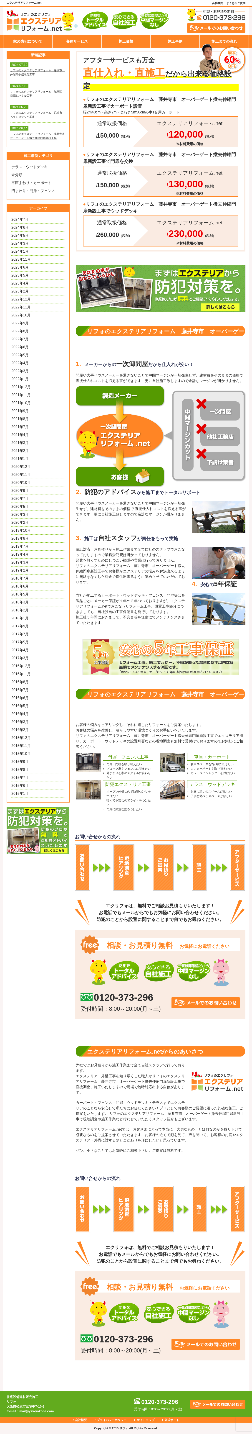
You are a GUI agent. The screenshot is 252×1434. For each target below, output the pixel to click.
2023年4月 (20, 283)
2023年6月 (20, 267)
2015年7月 (20, 778)
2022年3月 (20, 371)
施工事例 (175, 41)
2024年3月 (20, 243)
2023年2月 (20, 291)
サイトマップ (145, 1420)
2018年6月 (20, 586)
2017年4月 (20, 650)
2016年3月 (20, 722)
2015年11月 (21, 746)
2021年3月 (20, 443)
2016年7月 (20, 690)
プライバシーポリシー (111, 1420)
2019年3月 (20, 562)
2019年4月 (20, 554)
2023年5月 (20, 275)
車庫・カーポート (212, 756)
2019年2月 (20, 570)
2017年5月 (20, 642)
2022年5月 (20, 355)
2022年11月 (21, 307)
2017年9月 (20, 626)
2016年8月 (20, 682)
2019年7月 (20, 546)
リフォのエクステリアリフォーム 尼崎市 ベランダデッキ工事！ (37, 114)
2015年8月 (20, 770)
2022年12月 (21, 299)
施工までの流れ (224, 41)
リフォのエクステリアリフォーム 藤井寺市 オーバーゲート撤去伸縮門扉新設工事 (38, 136)
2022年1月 (20, 379)
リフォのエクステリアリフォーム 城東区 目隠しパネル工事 (37, 93)
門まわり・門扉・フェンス (33, 191)
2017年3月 (20, 658)
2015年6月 (20, 786)
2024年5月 (20, 235)
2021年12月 (21, 387)
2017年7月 (20, 634)
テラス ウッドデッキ (212, 784)
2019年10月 (21, 530)
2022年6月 (20, 347)
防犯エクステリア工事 (128, 784)
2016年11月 (21, 674)
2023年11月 (21, 259)
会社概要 (217, 3)
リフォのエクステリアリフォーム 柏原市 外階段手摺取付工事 (37, 72)
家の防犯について (27, 41)
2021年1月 (20, 459)
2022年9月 (20, 323)
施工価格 (126, 41)
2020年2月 (20, 522)
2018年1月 (20, 618)
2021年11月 (21, 395)
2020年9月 (20, 491)
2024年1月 (20, 251)
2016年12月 (21, 666)
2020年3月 (20, 514)
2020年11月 (21, 475)
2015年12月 (21, 738)
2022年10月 (21, 315)
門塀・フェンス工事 (128, 756)
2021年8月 (20, 419)
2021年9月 (20, 411)
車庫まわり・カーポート (31, 183)
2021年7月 (20, 427)
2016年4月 (20, 714)
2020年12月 (21, 467)
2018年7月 (20, 578)
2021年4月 (20, 435)
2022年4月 (20, 363)
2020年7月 (20, 498)
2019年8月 (20, 538)
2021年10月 (21, 403)
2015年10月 (21, 754)
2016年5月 (20, 706)
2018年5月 (20, 594)
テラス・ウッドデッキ (29, 167)
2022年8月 (20, 331)
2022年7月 (20, 339)
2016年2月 (20, 730)
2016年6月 (20, 698)
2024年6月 (20, 227)
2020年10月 (21, 483)
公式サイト (171, 1420)
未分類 (16, 175)
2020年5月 (20, 506)
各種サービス (77, 41)
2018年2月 (20, 610)
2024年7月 (20, 219)
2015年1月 (20, 793)
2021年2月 (20, 451)
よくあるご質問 (235, 3)
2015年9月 (20, 762)
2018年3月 (20, 602)
